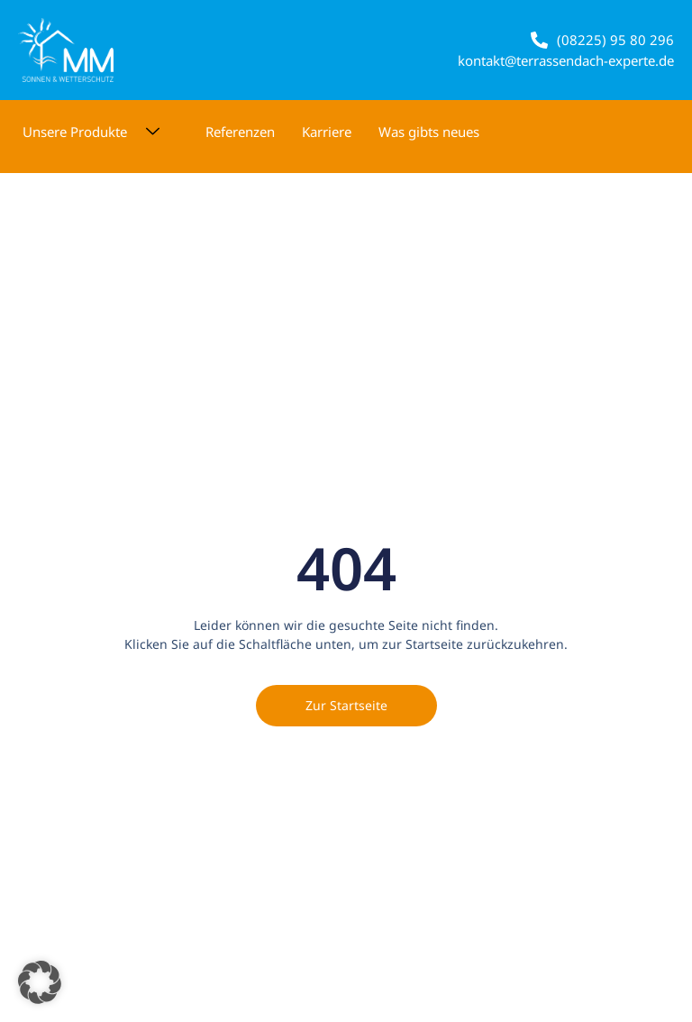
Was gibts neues (428, 132)
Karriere (326, 132)
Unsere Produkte (98, 132)
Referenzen (240, 132)
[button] (39, 982)
